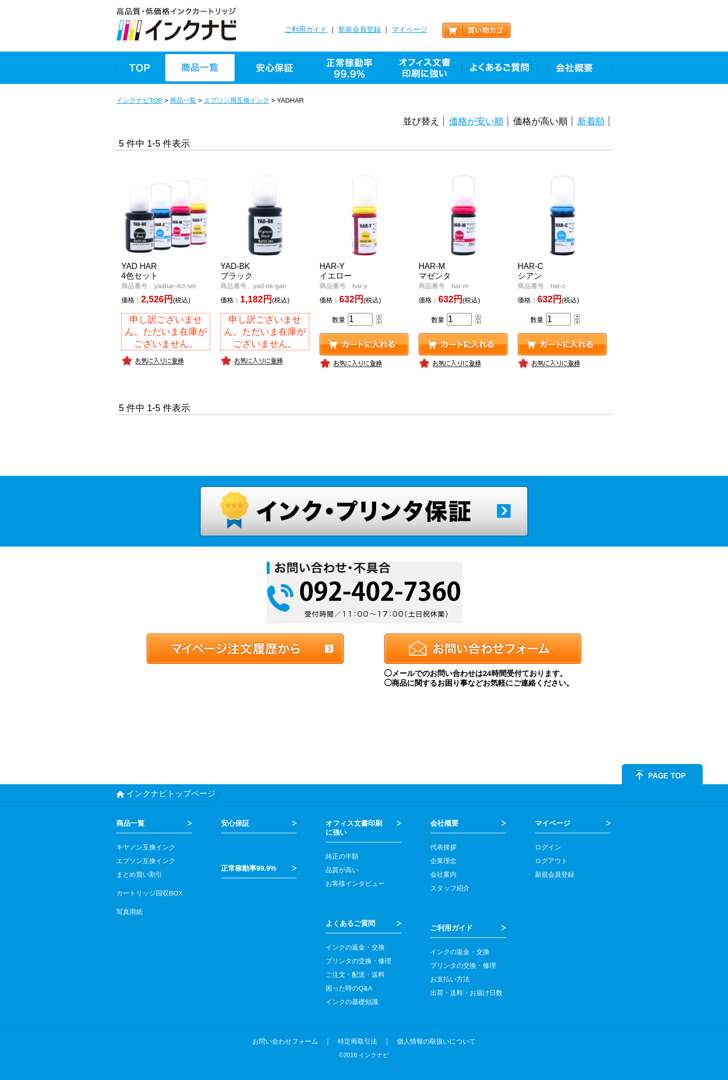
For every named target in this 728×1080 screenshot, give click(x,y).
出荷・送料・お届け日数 (466, 993)
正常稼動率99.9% (249, 868)
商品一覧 (183, 100)
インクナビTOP (139, 100)
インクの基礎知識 (352, 1002)
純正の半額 (342, 856)
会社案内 (443, 874)
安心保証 (235, 823)
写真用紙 (129, 912)
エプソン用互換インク (236, 100)
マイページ (409, 29)
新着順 (591, 121)
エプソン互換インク (145, 861)
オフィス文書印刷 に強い (354, 827)
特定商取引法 (357, 1041)
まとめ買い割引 (139, 874)
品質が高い (342, 870)
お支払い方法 (450, 979)
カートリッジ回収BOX (149, 893)
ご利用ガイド (306, 29)
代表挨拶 (443, 847)
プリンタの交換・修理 (358, 961)
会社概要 (444, 823)
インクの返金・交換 (355, 947)
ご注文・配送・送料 (355, 974)
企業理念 (443, 861)
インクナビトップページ (170, 793)
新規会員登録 (359, 29)
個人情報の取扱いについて (436, 1041)
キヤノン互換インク (145, 847)
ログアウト (551, 861)
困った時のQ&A (349, 988)
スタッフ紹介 (450, 888)
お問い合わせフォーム (285, 1041)
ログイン (548, 847)
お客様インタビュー (355, 883)
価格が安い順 (476, 121)
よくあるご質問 (350, 923)
